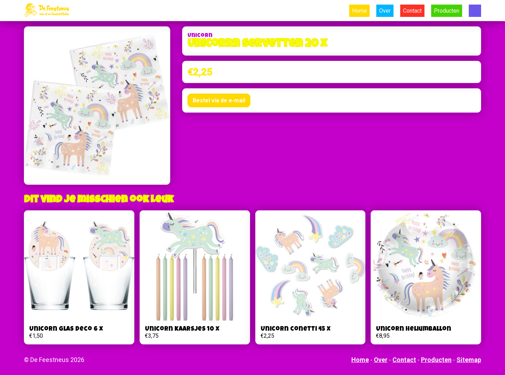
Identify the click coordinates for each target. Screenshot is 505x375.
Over (385, 10)
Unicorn (199, 36)
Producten (446, 10)
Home (359, 10)
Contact (412, 10)
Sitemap (468, 359)
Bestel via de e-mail (219, 100)
